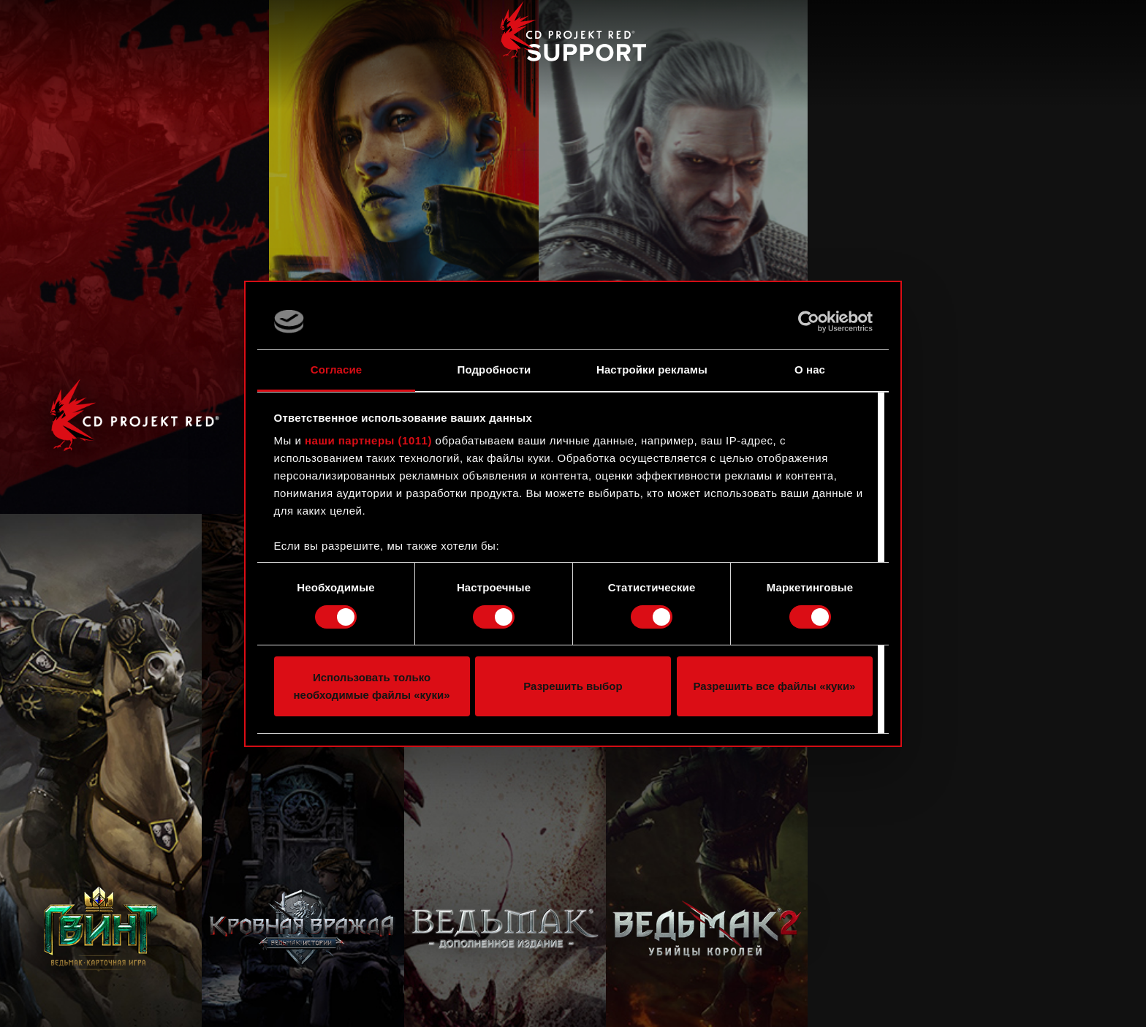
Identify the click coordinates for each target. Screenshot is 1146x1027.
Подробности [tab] (494, 369)
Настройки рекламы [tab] (651, 369)
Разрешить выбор (572, 686)
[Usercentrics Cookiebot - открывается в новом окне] (809, 322)
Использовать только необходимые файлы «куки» (371, 686)
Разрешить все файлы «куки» (775, 686)
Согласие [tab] (336, 369)
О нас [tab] (809, 369)
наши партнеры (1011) (368, 440)
